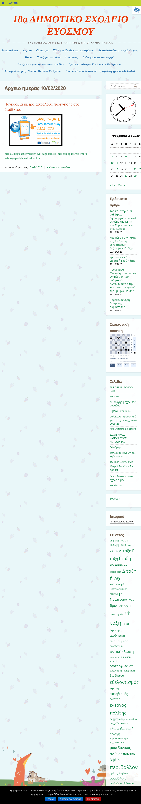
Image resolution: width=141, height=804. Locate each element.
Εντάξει (50, 799)
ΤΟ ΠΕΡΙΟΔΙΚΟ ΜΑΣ (121, 461)
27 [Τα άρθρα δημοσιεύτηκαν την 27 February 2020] (126, 175)
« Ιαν (112, 185)
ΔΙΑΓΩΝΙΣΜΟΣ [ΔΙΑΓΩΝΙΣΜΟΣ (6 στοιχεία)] (118, 564)
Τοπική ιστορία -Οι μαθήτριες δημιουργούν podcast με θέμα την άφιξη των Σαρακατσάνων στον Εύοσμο (123, 219)
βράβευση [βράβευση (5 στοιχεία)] (125, 657)
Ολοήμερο (42, 50)
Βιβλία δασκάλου (120, 411)
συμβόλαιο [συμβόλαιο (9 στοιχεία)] (118, 778)
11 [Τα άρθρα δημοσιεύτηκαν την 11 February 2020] (116, 162)
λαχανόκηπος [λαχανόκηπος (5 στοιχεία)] (117, 742)
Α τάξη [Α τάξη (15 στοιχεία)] (125, 550)
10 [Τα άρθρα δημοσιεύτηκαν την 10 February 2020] (112, 162)
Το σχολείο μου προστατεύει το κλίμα (41, 64)
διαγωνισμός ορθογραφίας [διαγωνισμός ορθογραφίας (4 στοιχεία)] (122, 671)
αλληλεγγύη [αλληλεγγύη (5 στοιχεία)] (116, 645)
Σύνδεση (13, 2)
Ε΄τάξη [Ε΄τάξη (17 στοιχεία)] (116, 579)
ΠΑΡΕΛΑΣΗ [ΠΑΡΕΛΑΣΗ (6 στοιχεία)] (124, 606)
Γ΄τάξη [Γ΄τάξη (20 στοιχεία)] (125, 558)
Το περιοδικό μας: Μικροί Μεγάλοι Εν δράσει (32, 71)
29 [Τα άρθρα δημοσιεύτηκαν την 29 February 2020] (135, 175)
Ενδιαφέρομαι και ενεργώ (98, 57)
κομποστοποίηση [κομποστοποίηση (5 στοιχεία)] (119, 738)
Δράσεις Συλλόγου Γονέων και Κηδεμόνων (95, 64)
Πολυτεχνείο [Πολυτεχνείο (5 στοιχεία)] (117, 614)
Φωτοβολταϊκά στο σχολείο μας (118, 50)
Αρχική (27, 50)
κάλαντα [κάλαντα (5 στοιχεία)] (125, 723)
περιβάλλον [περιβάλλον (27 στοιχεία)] (124, 767)
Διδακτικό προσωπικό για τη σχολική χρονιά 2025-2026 (100, 71)
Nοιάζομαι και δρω (49, 57)
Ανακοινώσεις (10, 50)
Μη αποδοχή (93, 799)
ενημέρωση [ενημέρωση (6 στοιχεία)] (117, 719)
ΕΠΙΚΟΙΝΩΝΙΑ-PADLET (123, 429)
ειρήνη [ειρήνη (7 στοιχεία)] (114, 688)
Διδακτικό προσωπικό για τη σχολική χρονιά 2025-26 (123, 420)
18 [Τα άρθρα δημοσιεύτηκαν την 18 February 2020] (116, 169)
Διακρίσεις (71, 57)
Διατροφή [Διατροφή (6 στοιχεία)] (116, 571)
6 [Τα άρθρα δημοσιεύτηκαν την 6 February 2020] (126, 156)
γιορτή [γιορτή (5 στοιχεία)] (113, 661)
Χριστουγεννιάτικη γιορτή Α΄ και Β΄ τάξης (122, 258)
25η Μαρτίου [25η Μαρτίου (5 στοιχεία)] (117, 540)
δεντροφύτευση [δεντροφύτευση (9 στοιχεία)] (122, 666)
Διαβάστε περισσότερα (70, 799)
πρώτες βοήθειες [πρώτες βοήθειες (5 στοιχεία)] (119, 773)
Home (28, 57)
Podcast (114, 396)
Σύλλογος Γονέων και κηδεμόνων (73, 50)
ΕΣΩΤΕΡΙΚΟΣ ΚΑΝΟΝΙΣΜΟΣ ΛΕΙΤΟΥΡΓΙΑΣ (118, 438)
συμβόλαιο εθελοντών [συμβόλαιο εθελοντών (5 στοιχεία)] (122, 783)
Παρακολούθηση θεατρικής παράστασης (120, 303)
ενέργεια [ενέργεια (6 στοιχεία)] (115, 699)
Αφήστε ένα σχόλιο (58, 167)
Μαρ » (121, 185)
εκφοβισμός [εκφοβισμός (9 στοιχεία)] (119, 694)
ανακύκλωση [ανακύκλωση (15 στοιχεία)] (122, 651)
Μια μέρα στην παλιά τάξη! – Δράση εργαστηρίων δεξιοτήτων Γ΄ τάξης (123, 243)
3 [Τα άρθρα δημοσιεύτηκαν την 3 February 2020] (112, 156)
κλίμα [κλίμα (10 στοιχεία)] (114, 728)
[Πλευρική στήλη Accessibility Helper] (136, 10)
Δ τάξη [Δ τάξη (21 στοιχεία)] (129, 571)
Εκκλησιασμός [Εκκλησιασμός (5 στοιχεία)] (117, 584)
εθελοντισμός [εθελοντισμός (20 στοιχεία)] (124, 682)
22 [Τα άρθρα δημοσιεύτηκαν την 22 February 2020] (135, 169)
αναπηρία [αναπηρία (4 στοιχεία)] (114, 657)
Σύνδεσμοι (116, 485)
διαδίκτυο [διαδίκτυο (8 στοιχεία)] (117, 675)
